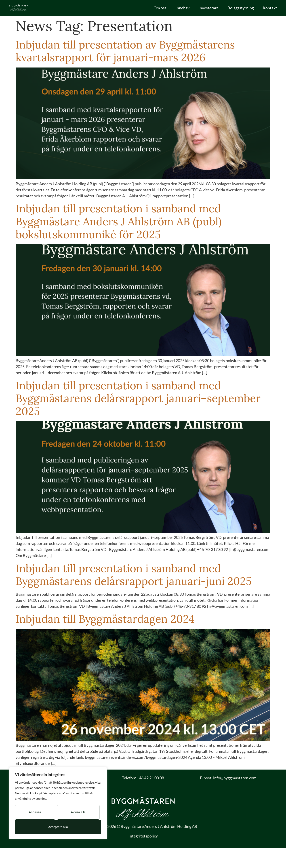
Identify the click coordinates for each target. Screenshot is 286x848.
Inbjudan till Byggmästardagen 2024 (105, 619)
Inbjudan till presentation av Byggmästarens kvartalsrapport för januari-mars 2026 (125, 51)
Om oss (160, 8)
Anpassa (35, 812)
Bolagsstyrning (240, 8)
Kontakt (270, 8)
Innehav (182, 8)
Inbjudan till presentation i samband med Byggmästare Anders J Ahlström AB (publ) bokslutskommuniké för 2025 (119, 221)
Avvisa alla (78, 812)
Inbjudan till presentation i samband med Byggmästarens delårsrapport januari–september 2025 (138, 398)
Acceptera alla (58, 827)
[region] (58, 803)
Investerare (208, 8)
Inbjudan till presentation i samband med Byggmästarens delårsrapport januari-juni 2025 (134, 574)
